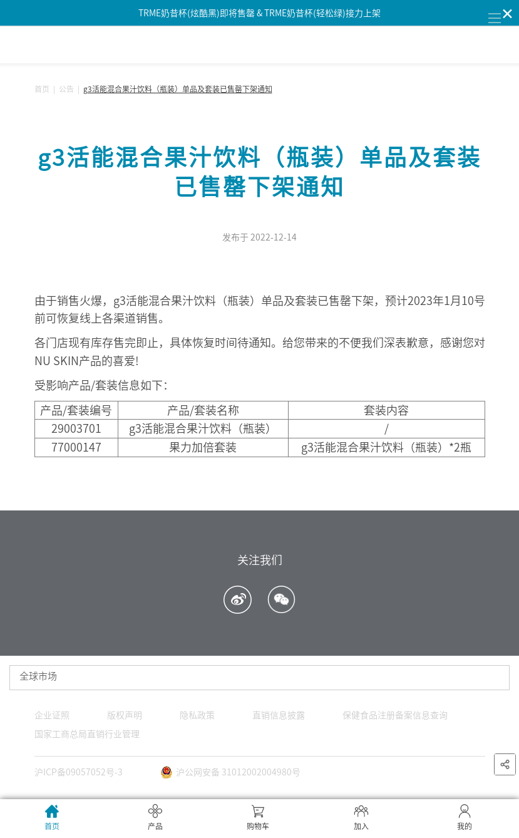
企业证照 (51, 715)
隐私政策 (197, 715)
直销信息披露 (278, 715)
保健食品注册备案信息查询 (395, 715)
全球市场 (38, 676)
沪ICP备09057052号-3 (78, 772)
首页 (41, 89)
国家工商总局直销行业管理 (87, 734)
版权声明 (124, 715)
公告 (66, 89)
